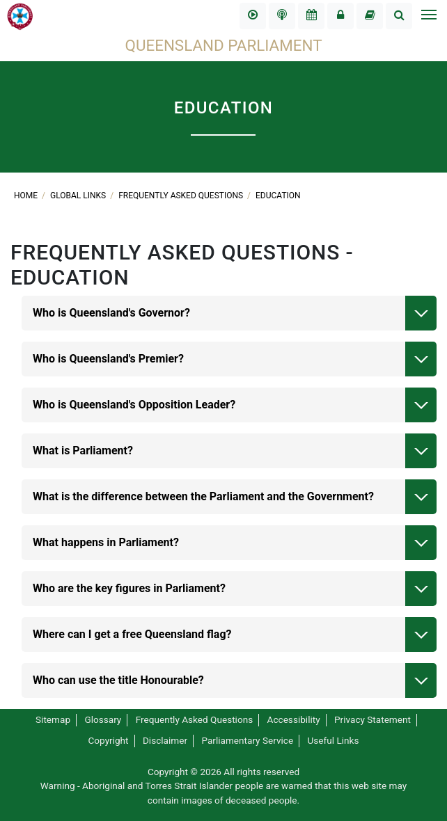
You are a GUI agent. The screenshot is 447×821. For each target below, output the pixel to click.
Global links (79, 195)
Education (278, 195)
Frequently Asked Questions (181, 195)
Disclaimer (165, 740)
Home (27, 195)
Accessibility (293, 719)
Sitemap (53, 719)
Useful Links (333, 740)
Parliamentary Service (247, 740)
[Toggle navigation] (428, 16)
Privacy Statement (372, 719)
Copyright (108, 740)
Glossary (102, 719)
